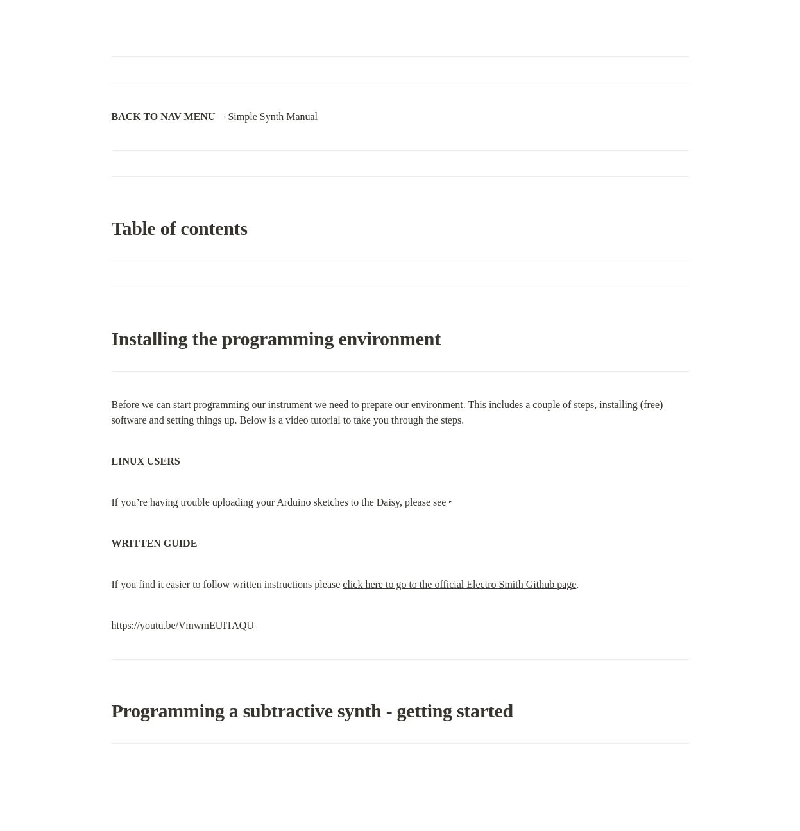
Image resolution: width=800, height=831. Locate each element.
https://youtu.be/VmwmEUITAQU (183, 625)
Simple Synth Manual (273, 116)
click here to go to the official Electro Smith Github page (459, 584)
